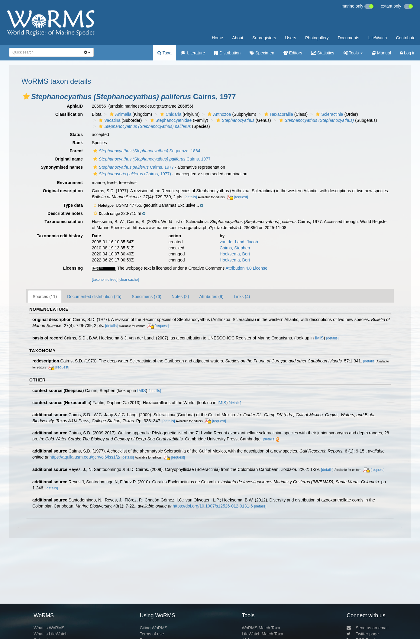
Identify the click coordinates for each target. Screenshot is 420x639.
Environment (70, 182)
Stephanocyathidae (170, 120)
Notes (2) (180, 296)
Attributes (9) (211, 296)
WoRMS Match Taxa (261, 627)
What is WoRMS (49, 627)
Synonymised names (62, 167)
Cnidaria (170, 114)
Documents (348, 37)
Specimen (262, 52)
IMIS (319, 338)
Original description (63, 190)
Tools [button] (353, 52)
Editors (292, 52)
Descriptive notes (65, 213)
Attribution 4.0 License (246, 268)
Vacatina (108, 120)
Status (76, 134)
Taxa (164, 52)
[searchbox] (43, 52)
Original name (69, 159)
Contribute (405, 37)
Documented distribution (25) (94, 296)
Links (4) (242, 296)
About (237, 37)
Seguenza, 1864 (146, 150)
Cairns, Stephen (235, 247)
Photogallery (317, 37)
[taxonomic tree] (105, 279)
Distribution (227, 52)
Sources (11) (45, 296)
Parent (76, 150)
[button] (26, 96)
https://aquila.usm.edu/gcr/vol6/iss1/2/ (85, 457)
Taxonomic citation (63, 221)
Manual (381, 52)
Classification (69, 114)
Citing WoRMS (153, 627)
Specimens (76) (146, 296)
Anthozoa (218, 114)
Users (290, 37)
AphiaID (75, 106)
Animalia (119, 114)
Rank (78, 142)
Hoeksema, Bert (235, 253)
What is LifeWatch (50, 633)
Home (217, 37)
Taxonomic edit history (60, 235)
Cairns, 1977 (151, 159)
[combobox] (45, 52)
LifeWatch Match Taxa (262, 633)
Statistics (322, 52)
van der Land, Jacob (239, 241)
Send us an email (367, 627)
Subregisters (264, 37)
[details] (191, 197)
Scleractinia (328, 114)
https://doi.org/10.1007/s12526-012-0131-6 (213, 506)
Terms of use (152, 633)
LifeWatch (377, 37)
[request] (241, 197)
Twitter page (363, 633)
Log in (407, 52)
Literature (192, 52)
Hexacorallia (278, 114)
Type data (73, 205)
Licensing (73, 268)
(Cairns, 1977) (131, 173)
